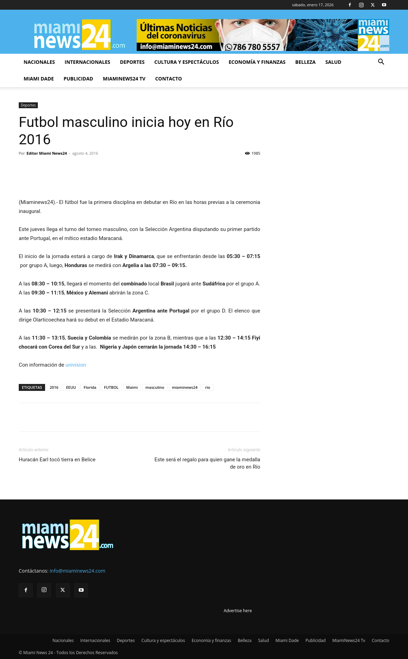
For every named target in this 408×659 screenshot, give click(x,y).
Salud (333, 62)
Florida (90, 387)
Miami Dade (39, 78)
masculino (154, 387)
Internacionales (87, 62)
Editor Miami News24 (47, 153)
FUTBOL (111, 387)
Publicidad (78, 78)
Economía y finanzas (257, 62)
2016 (54, 387)
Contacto (168, 78)
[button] (381, 62)
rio (207, 387)
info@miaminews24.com (77, 570)
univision (76, 365)
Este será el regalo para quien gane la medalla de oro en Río (207, 463)
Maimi (132, 387)
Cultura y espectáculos (186, 62)
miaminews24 (185, 387)
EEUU (71, 387)
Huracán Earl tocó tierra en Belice (57, 459)
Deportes (132, 62)
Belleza (305, 62)
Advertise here (238, 611)
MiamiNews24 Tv (124, 78)
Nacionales (39, 62)
